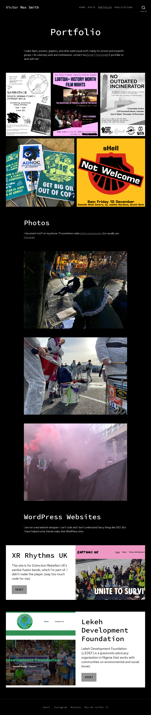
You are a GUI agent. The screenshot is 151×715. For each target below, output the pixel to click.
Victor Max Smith (22, 7)
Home (82, 7)
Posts (92, 7)
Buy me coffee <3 (96, 707)
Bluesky (76, 707)
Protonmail (101, 55)
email (90, 55)
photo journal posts (90, 233)
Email (46, 707)
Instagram (29, 237)
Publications (123, 7)
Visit (19, 589)
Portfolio (105, 7)
